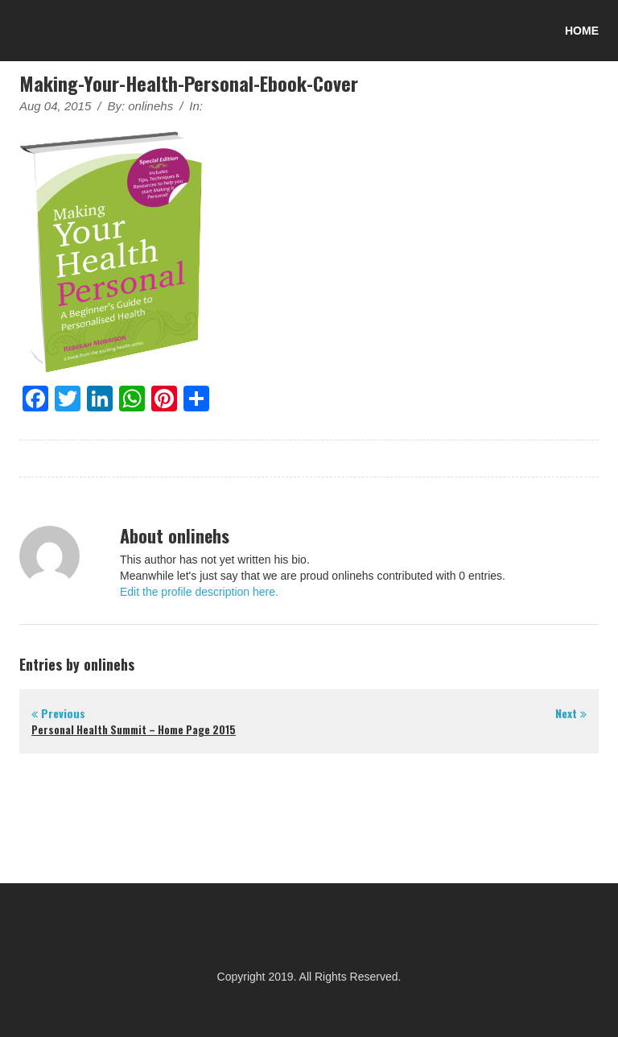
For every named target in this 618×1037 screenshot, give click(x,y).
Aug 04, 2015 (55, 106)
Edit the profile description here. (199, 591)
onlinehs (150, 106)
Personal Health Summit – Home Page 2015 (133, 729)
